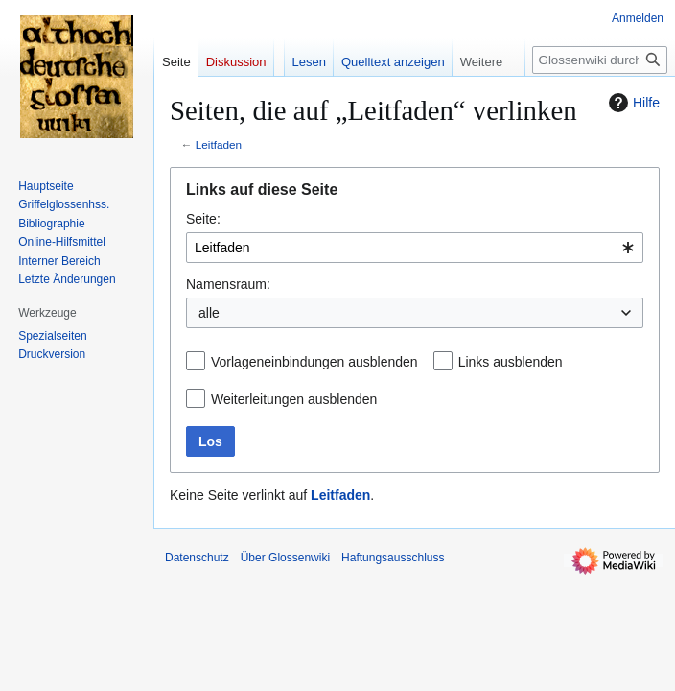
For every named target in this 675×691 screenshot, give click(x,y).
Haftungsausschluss (392, 557)
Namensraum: (228, 284)
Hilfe (632, 102)
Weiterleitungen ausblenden (294, 399)
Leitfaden (219, 144)
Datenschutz (197, 557)
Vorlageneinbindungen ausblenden (314, 361)
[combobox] (414, 247)
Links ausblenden (510, 361)
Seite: (203, 218)
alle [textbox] (209, 313)
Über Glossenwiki (285, 557)
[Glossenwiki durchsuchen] (599, 60)
